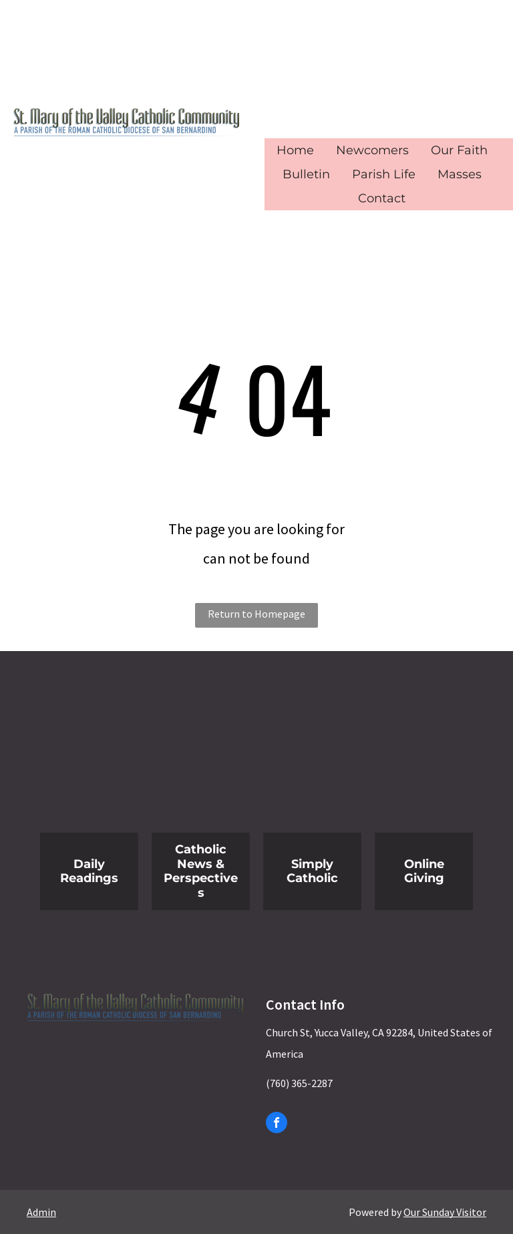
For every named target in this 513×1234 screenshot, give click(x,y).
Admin (41, 1212)
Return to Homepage (256, 613)
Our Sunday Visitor (444, 1212)
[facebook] (276, 1124)
